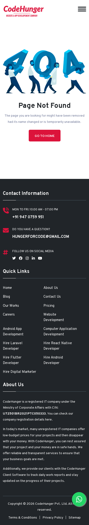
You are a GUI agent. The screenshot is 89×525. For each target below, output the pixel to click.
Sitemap (75, 518)
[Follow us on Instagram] (27, 259)
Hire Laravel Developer (12, 346)
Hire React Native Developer (57, 346)
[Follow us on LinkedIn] (33, 259)
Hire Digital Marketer (19, 372)
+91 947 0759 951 (28, 217)
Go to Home (45, 136)
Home (7, 288)
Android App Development (13, 332)
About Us (50, 288)
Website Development (53, 317)
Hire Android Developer (53, 360)
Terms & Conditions (22, 518)
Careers (9, 314)
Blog (6, 297)
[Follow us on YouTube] (40, 259)
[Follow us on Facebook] (21, 259)
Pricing (48, 306)
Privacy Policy (52, 518)
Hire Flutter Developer (12, 360)
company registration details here (27, 420)
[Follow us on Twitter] (14, 259)
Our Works (11, 306)
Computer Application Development (60, 332)
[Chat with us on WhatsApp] (79, 499)
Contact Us (52, 297)
